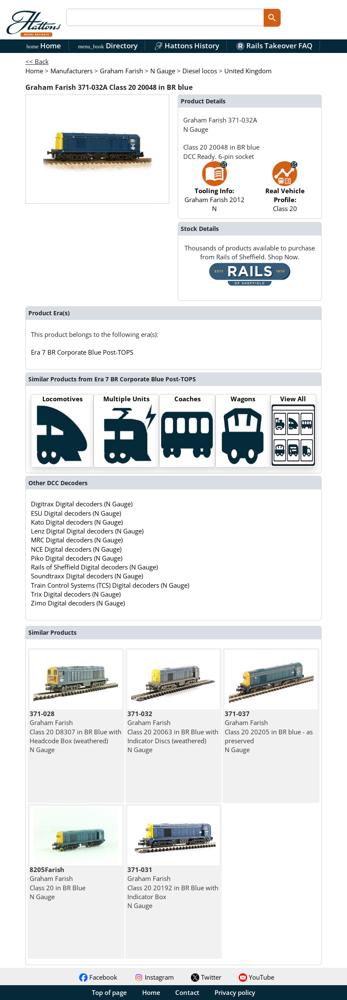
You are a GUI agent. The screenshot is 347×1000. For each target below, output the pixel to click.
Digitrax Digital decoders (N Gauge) (81, 504)
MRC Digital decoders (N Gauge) (77, 540)
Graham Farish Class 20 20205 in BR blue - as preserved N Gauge (269, 731)
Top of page (109, 992)
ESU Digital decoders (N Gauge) (76, 513)
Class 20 (285, 191)
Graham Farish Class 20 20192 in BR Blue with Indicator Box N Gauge (172, 887)
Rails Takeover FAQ (274, 45)
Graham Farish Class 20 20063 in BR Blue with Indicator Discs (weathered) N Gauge (172, 731)
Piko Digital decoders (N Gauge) (76, 558)
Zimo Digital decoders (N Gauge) (78, 603)
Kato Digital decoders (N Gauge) (77, 522)
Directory (107, 45)
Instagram (154, 977)
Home (44, 45)
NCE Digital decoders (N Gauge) (76, 549)
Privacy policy (235, 992)
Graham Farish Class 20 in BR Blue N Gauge (57, 883)
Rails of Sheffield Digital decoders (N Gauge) (94, 567)
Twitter (206, 977)
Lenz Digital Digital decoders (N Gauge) (87, 531)
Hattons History (186, 45)
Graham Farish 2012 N (215, 191)
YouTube (256, 977)
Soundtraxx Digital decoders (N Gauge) (87, 576)
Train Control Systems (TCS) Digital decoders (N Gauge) (110, 585)
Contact (187, 992)
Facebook (98, 977)
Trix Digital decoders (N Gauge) (76, 594)
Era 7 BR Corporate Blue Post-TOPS (82, 352)
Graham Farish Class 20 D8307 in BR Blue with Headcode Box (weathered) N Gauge (75, 731)
